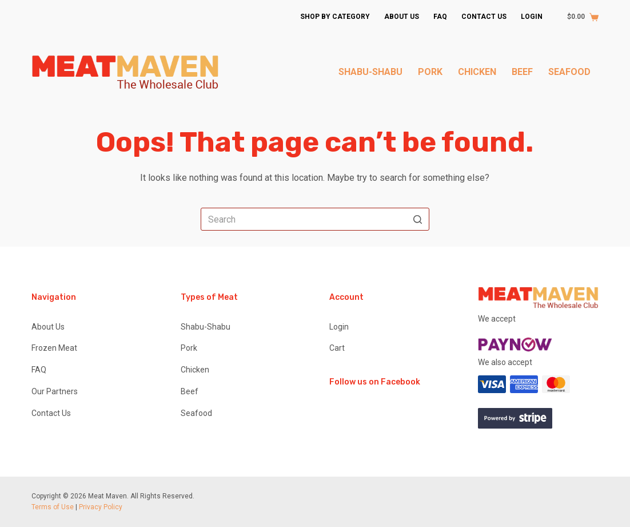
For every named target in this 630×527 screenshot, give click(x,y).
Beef (189, 391)
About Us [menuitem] (401, 17)
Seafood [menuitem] (569, 71)
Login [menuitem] (532, 17)
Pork (189, 347)
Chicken (195, 369)
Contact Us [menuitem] (484, 17)
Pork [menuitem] (430, 71)
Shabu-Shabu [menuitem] (370, 71)
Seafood (196, 413)
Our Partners (54, 391)
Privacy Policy (100, 507)
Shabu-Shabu (205, 326)
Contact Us (51, 413)
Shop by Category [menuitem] (335, 17)
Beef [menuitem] (522, 71)
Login (339, 326)
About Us (48, 326)
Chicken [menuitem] (477, 71)
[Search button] (417, 219)
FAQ (38, 369)
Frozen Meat (54, 347)
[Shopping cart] (577, 17)
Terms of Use (52, 507)
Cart (337, 347)
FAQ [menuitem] (440, 17)
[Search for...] (315, 219)
